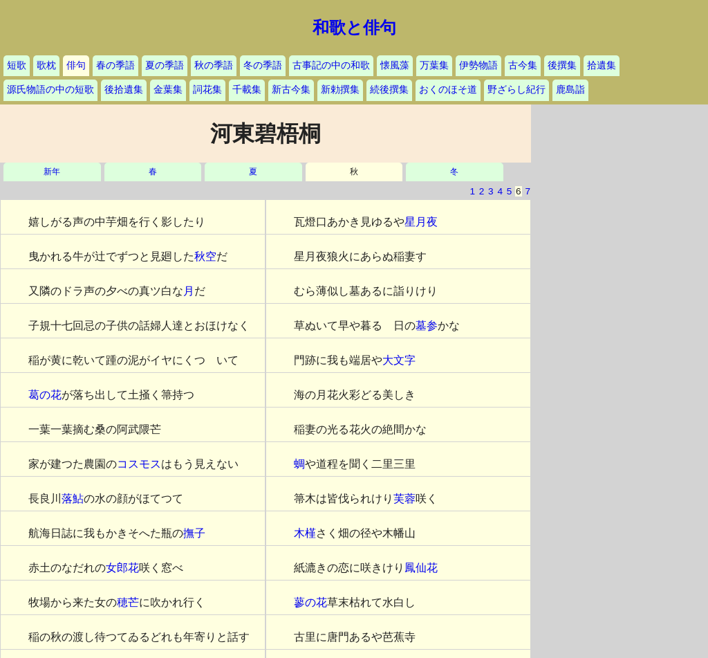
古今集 (522, 65)
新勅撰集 (340, 89)
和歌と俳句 (354, 28)
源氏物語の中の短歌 (50, 89)
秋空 (205, 256)
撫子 (194, 533)
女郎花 (122, 568)
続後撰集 (389, 89)
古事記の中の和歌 (331, 65)
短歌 (16, 65)
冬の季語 (262, 65)
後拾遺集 (123, 89)
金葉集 (168, 89)
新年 (52, 171)
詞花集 (207, 89)
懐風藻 (394, 65)
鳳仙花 (421, 568)
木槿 (305, 533)
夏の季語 (164, 65)
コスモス (139, 464)
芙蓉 (404, 498)
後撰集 (562, 65)
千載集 (246, 89)
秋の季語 (213, 65)
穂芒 (128, 602)
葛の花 (45, 395)
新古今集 (291, 89)
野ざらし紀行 (516, 89)
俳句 (76, 65)
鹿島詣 (570, 89)
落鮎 (73, 498)
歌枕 (46, 65)
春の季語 (115, 65)
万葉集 (434, 65)
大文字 (399, 360)
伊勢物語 (478, 65)
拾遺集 (601, 65)
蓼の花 (310, 602)
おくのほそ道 (448, 89)
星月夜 (421, 222)
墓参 (427, 325)
